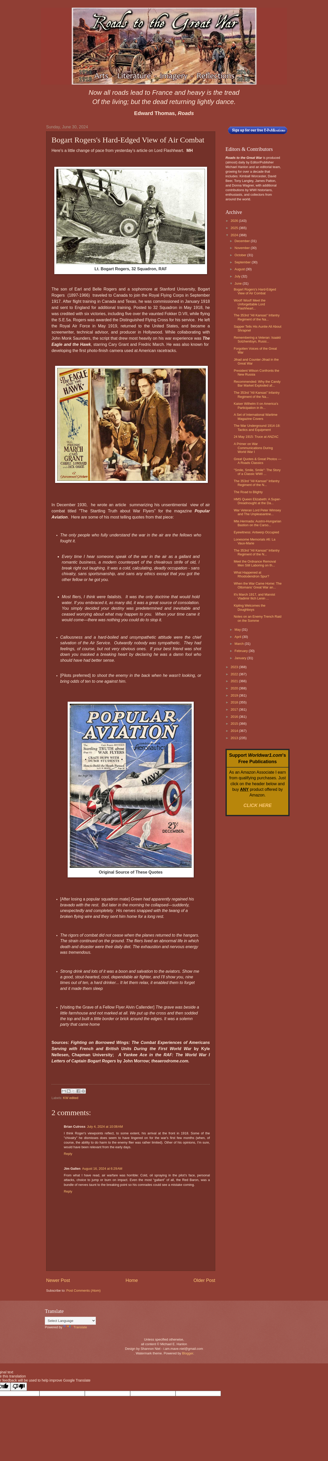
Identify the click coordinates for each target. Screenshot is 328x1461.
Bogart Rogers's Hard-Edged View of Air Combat (255, 291)
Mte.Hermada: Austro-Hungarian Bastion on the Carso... (257, 523)
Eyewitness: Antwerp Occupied (256, 532)
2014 (235, 731)
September (243, 262)
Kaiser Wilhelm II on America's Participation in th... (256, 405)
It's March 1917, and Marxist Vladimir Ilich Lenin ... (254, 596)
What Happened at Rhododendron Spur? (251, 574)
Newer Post (58, 1280)
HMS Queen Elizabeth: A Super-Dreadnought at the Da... (257, 501)
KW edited (70, 1098)
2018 (235, 702)
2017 (235, 709)
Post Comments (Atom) (83, 1290)
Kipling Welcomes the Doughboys (249, 607)
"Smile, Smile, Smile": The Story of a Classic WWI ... (257, 472)
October (240, 255)
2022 (235, 674)
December (242, 241)
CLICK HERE (257, 805)
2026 (235, 221)
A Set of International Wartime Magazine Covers (256, 416)
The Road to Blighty (248, 492)
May (238, 629)
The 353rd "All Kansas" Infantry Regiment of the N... (257, 483)
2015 (235, 724)
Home (132, 1280)
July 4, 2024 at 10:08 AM (105, 1126)
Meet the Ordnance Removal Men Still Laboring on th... (255, 563)
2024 (235, 235)
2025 (235, 228)
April (238, 637)
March (239, 644)
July (237, 276)
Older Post (204, 1280)
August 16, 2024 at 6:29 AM (102, 1168)
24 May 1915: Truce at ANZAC (256, 437)
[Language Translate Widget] (70, 1321)
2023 (235, 667)
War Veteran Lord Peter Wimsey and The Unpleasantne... (257, 512)
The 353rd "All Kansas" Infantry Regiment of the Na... (257, 317)
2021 (235, 681)
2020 (235, 688)
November (242, 248)
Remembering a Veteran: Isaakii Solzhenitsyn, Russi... (257, 339)
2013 (235, 738)
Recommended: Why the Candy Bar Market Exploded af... (257, 383)
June (238, 283)
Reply (68, 1154)
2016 (235, 717)
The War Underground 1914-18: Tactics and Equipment (257, 427)
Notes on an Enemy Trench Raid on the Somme (257, 618)
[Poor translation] (19, 1386)
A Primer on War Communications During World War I (253, 448)
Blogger (187, 1353)
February (241, 651)
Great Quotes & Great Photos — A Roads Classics (257, 461)
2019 (235, 695)
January (240, 658)
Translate (75, 1327)
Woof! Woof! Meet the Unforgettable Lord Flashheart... (249, 304)
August (240, 269)
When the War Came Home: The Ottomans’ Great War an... (258, 585)
